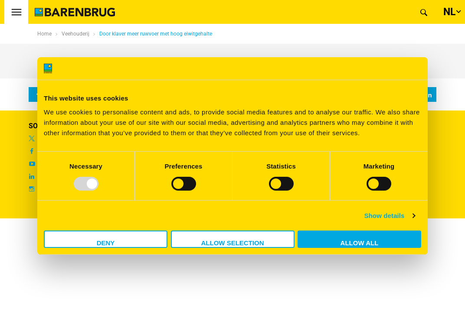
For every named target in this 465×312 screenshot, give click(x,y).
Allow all (360, 243)
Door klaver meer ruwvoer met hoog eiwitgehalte (155, 34)
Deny (106, 243)
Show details (384, 215)
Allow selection (232, 243)
